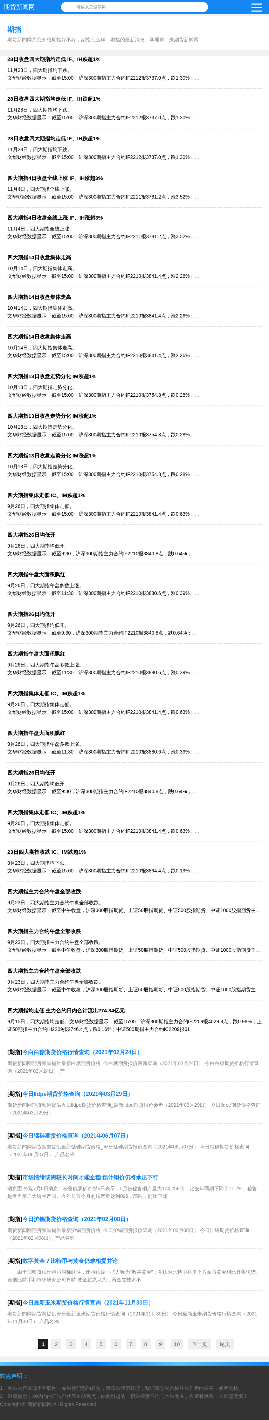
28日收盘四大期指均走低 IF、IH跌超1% (54, 59)
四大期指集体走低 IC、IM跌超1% (46, 495)
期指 (14, 29)
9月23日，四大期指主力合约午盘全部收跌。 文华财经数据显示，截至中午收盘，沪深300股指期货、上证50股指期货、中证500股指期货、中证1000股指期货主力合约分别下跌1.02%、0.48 (134, 910)
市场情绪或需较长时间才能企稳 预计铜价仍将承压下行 (90, 1177)
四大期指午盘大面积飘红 (36, 574)
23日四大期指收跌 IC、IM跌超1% (46, 852)
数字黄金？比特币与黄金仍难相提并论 (70, 1261)
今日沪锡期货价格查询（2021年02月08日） (76, 1219)
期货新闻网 (19, 7)
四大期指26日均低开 (31, 535)
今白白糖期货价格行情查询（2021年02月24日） (82, 1052)
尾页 (225, 1344)
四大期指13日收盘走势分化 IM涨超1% (51, 376)
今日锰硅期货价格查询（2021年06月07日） (76, 1136)
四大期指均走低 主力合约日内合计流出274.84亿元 (66, 1010)
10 (177, 1344)
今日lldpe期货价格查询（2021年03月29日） (77, 1094)
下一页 (199, 1344)
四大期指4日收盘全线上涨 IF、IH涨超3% (55, 178)
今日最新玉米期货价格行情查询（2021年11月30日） (88, 1303)
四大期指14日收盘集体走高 (39, 257)
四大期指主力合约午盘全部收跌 (44, 892)
